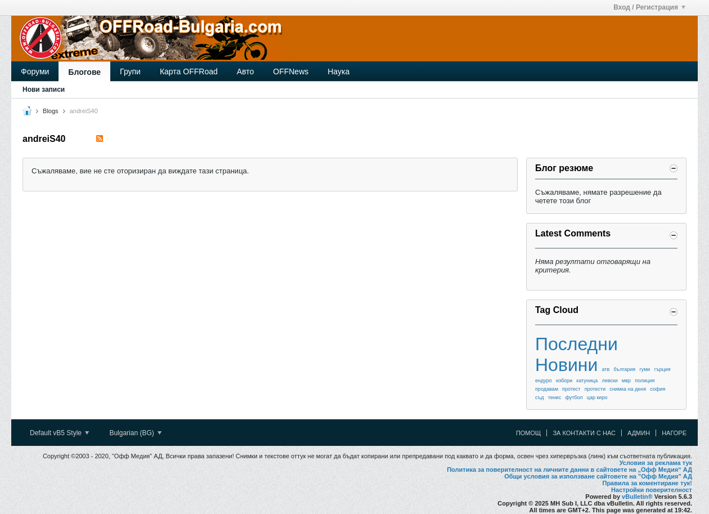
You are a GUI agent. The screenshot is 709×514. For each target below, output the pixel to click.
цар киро (597, 397)
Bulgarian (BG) (135, 433)
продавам (546, 389)
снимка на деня (627, 389)
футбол (573, 397)
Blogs (51, 111)
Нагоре (674, 433)
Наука (338, 71)
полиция (644, 380)
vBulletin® (637, 496)
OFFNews (290, 71)
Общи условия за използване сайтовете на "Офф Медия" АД (598, 476)
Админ (638, 433)
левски (609, 380)
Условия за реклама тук (656, 462)
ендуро (543, 380)
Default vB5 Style (59, 433)
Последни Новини (576, 354)
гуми (644, 369)
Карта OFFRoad (189, 71)
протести (595, 389)
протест (571, 389)
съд (539, 397)
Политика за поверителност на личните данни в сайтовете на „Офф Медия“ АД (569, 469)
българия (625, 369)
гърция (662, 369)
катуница (587, 380)
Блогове (84, 72)
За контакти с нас (584, 433)
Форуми (35, 71)
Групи (130, 71)
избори (564, 380)
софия (657, 389)
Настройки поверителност (651, 489)
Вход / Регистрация (649, 7)
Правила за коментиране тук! (647, 483)
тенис (555, 397)
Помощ (528, 433)
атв (606, 369)
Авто (245, 71)
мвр (626, 380)
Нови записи (44, 89)
